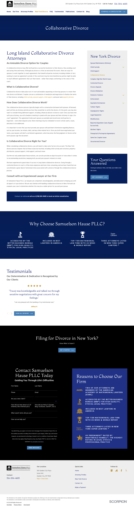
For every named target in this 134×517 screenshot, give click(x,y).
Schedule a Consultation (113, 11)
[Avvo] (116, 479)
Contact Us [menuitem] (80, 12)
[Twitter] (126, 479)
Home (77, 479)
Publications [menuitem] (70, 12)
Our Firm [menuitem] (16, 12)
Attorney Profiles (80, 483)
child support (48, 97)
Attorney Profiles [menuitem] (27, 12)
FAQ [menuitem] (51, 12)
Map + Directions (42, 487)
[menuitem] (107, 63)
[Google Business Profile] (112, 479)
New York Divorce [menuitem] (41, 12)
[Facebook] (121, 479)
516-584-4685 (120, 4)
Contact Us (78, 491)
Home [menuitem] (9, 12)
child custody (28, 97)
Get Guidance (99, 177)
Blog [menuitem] (88, 12)
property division (68, 97)
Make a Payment (80, 496)
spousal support (38, 97)
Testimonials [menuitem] (59, 12)
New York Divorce (81, 487)
